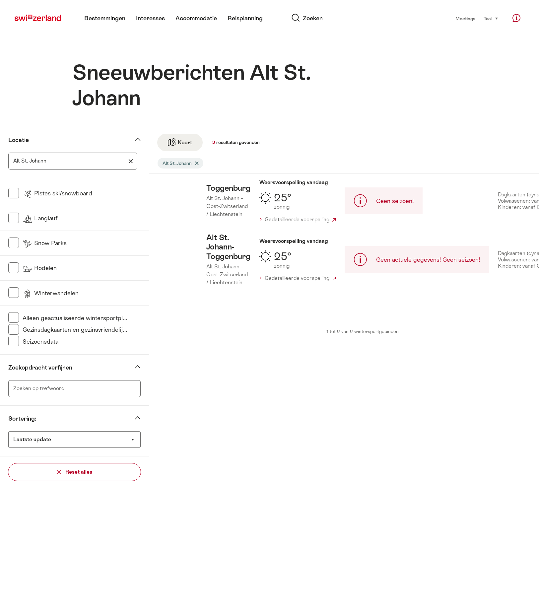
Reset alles (74, 472)
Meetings (465, 18)
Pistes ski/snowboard (57, 193)
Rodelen (40, 267)
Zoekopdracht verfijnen (40, 367)
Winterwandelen (51, 293)
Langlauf (40, 218)
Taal (491, 18)
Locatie (18, 139)
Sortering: (22, 418)
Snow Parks (45, 243)
